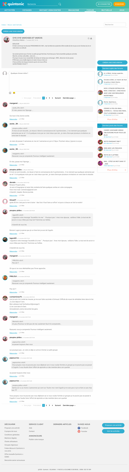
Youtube (82, 431)
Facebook (83, 428)
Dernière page (68, 98)
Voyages (27, 10)
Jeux (121, 10)
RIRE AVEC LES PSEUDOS (113, 148)
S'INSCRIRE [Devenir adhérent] (119, 4)
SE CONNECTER (104, 4)
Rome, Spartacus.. (110, 102)
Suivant (58, 98)
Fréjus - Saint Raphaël (14, 25)
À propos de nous (11, 431)
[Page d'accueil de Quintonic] (13, 4)
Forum (90, 10)
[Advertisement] (64, 16)
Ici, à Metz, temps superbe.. (114, 73)
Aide (30, 428)
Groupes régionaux (11, 445)
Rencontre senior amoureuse (15, 460)
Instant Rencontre (50, 10)
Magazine (73, 10)
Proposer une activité (12, 428)
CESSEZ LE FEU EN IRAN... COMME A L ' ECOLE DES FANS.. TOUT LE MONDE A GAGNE (115, 111)
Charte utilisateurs (11, 441)
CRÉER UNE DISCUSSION (13, 31)
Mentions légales (11, 438)
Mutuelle (106, 10)
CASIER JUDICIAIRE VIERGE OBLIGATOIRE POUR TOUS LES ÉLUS (115, 132)
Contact (31, 431)
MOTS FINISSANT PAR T (112, 141)
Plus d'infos (116, 119)
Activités (10, 10)
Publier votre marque (36, 439)
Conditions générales (12, 435)
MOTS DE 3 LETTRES (111, 155)
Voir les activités (113, 431)
